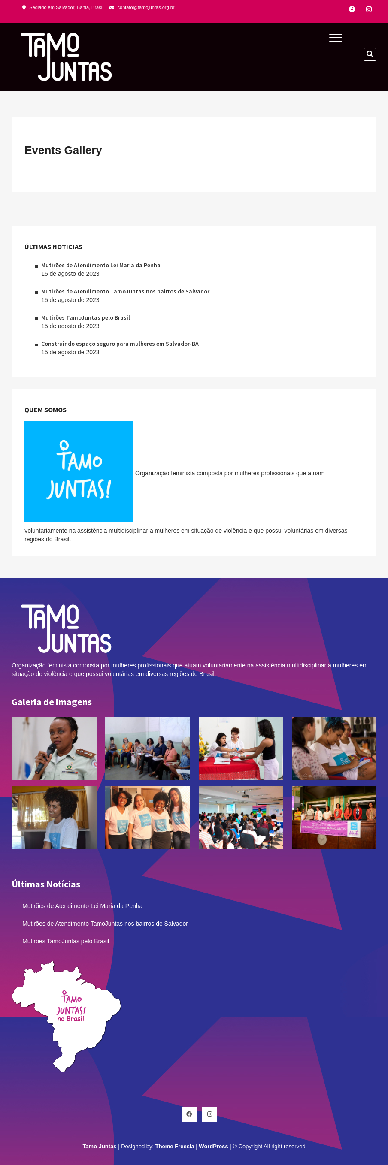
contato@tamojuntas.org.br (142, 7)
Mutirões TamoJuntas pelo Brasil (85, 317)
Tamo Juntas (99, 1146)
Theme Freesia (174, 1146)
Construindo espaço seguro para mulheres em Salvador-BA (120, 343)
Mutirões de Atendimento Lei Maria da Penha (101, 265)
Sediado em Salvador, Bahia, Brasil (62, 7)
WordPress (213, 1146)
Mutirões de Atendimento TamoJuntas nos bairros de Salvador (125, 291)
